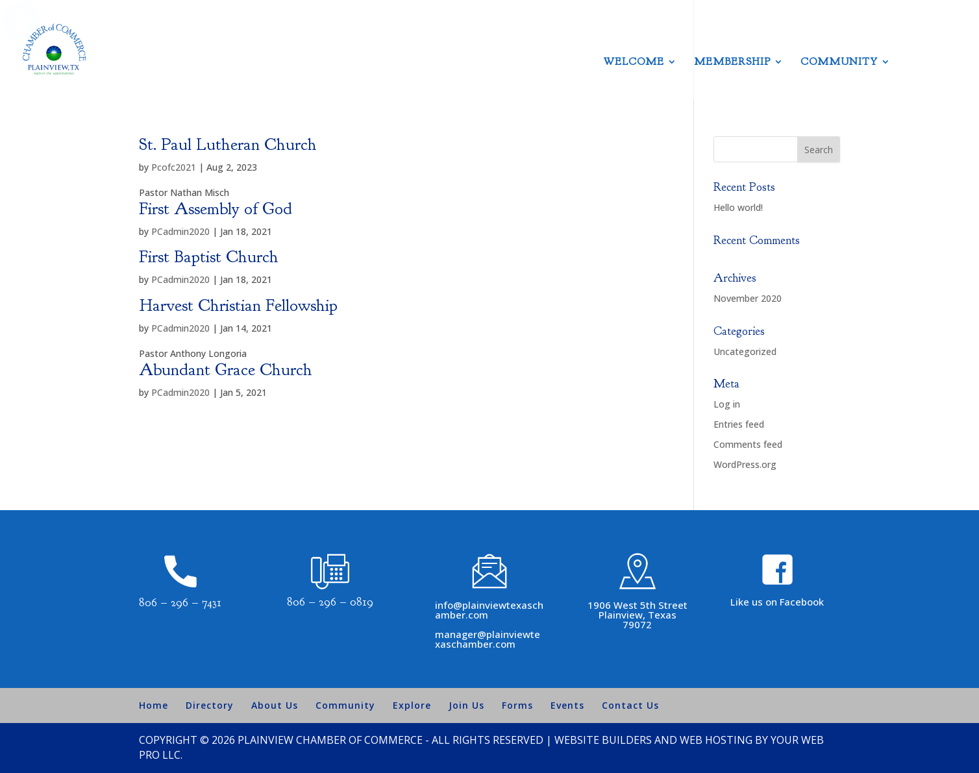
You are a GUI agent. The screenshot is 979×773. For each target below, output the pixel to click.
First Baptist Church (209, 256)
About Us (274, 705)
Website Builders (603, 740)
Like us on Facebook (777, 601)
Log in (726, 404)
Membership (732, 62)
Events (567, 705)
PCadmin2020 (180, 231)
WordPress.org (744, 464)
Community (839, 62)
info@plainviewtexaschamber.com (489, 609)
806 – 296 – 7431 (180, 602)
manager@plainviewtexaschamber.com (487, 639)
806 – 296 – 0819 (330, 602)
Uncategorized (744, 351)
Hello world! (738, 207)
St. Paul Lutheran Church (228, 144)
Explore (412, 705)
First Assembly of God (215, 208)
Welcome (634, 62)
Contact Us (630, 705)
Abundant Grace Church (225, 369)
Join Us (466, 705)
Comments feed (747, 444)
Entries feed (738, 424)
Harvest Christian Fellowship (238, 305)
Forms (517, 705)
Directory (210, 705)
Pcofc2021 (173, 167)
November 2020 (747, 298)
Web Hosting (716, 740)
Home (153, 705)
